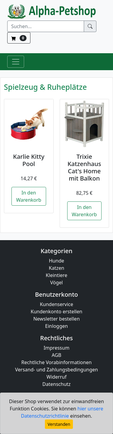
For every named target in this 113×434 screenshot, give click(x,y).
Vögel (56, 282)
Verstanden (59, 424)
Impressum (57, 347)
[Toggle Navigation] (15, 62)
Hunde (56, 260)
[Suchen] (45, 26)
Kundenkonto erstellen (56, 311)
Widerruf (56, 377)
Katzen (56, 268)
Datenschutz (56, 384)
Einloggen (56, 326)
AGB (56, 355)
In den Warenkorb (28, 196)
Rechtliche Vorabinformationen (56, 362)
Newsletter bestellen (56, 318)
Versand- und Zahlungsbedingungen (56, 369)
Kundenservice (56, 304)
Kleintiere (56, 275)
